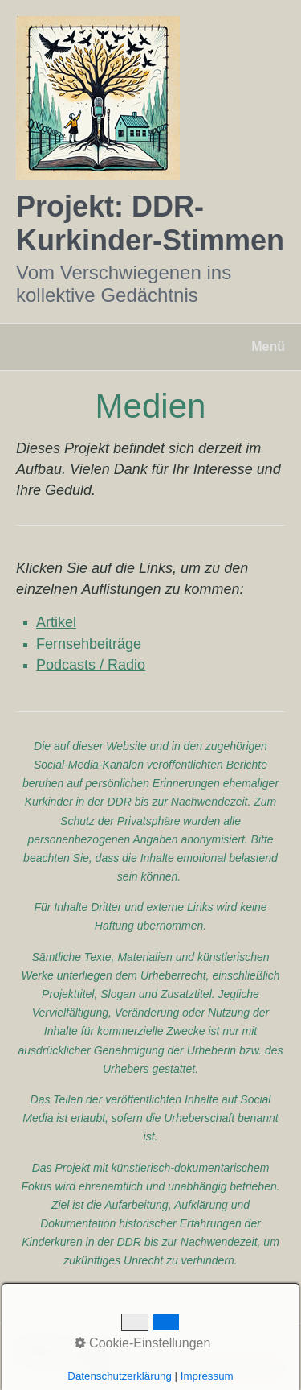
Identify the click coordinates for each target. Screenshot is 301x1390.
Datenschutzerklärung (63, 1357)
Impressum (149, 1345)
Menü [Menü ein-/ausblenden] (268, 346)
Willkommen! (43, 1345)
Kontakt (98, 1345)
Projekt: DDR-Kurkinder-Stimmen (150, 223)
